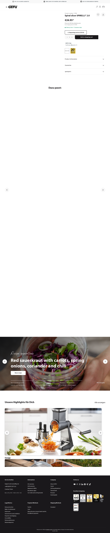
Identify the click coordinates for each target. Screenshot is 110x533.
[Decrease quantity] (67, 37)
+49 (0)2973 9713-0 (10, 486)
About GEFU (53, 484)
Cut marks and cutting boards (35, 492)
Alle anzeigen (100, 403)
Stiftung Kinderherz (55, 488)
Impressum (7, 511)
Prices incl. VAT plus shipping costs (73, 23)
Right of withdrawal (10, 509)
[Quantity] (69, 37)
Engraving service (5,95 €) (75, 32)
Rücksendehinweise (10, 520)
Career (52, 486)
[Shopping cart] (103, 7)
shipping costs (49, 529)
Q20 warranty (31, 486)
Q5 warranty (31, 484)
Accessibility (8, 518)
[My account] (100, 6)
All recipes (101, 383)
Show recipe (18, 373)
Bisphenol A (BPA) (32, 488)
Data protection (9, 507)
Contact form (9, 489)
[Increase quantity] (72, 37)
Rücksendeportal (9, 522)
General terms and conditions (12, 513)
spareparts (84, 72)
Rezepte (52, 492)
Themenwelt (53, 490)
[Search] (96, 6)
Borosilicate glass (32, 490)
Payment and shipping (10, 516)
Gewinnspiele (53, 495)
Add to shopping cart (86, 37)
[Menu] (6, 7)
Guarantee (84, 65)
